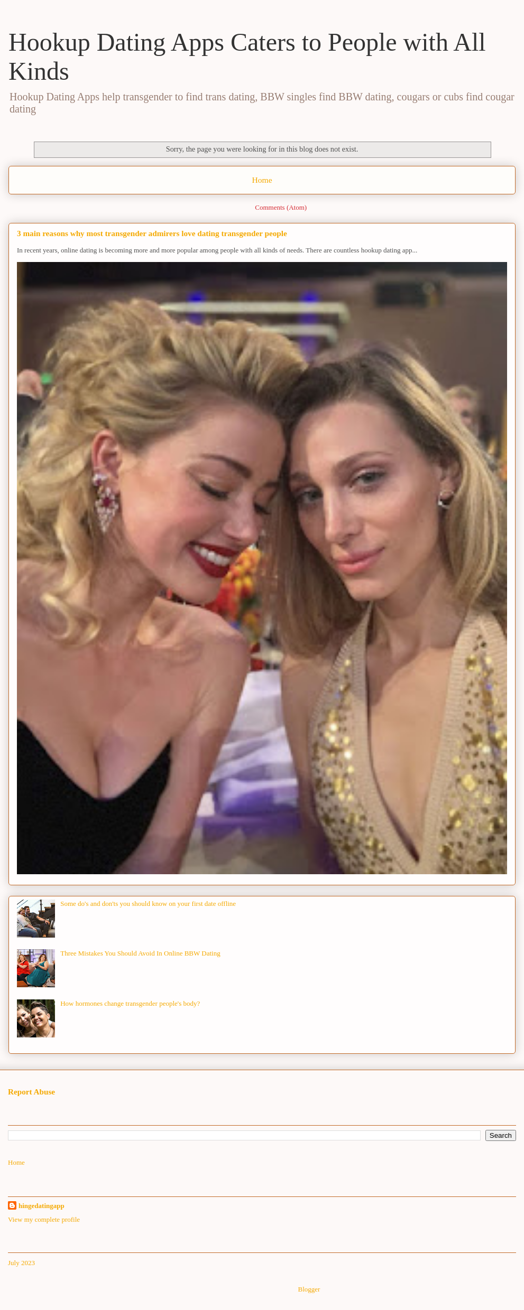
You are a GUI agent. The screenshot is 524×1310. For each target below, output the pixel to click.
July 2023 (21, 1263)
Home (262, 179)
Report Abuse (31, 1091)
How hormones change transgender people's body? (130, 1003)
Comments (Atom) (281, 207)
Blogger (308, 1289)
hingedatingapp (42, 1206)
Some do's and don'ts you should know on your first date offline (148, 903)
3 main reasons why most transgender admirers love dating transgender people (152, 233)
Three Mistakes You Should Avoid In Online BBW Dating (140, 953)
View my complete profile (44, 1219)
